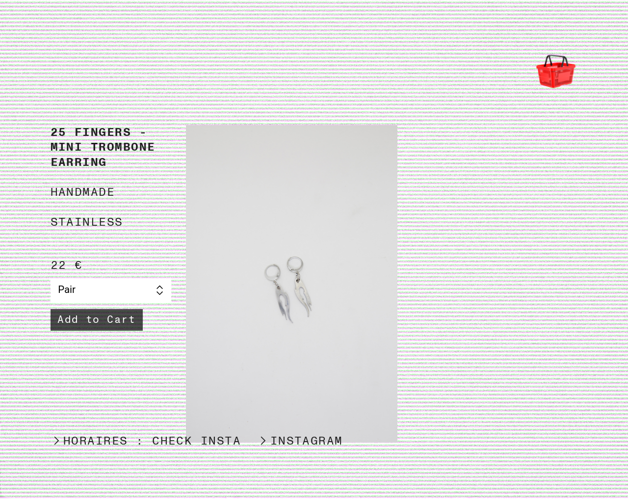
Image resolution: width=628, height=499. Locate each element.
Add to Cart (96, 320)
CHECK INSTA (196, 441)
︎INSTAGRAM (300, 441)
